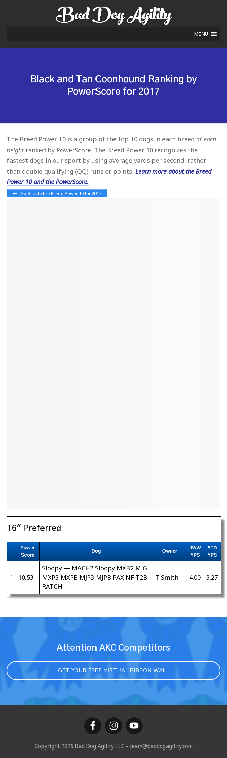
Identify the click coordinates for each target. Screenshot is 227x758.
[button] (201, 34)
